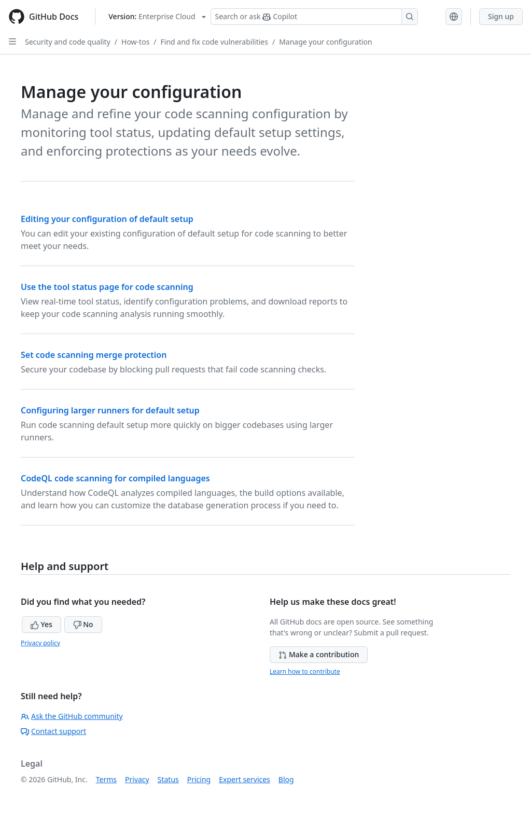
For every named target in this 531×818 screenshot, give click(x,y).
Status (168, 779)
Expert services (244, 779)
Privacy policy (40, 643)
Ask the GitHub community (72, 716)
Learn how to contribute (305, 671)
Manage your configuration (325, 42)
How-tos (135, 42)
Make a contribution (318, 654)
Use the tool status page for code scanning (107, 287)
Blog (286, 779)
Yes (41, 624)
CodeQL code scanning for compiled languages (115, 478)
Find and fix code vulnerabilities (214, 42)
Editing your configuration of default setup (107, 219)
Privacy (137, 779)
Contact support (53, 731)
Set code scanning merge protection (93, 355)
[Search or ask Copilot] (314, 16)
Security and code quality (67, 42)
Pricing (199, 779)
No (83, 624)
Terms (106, 779)
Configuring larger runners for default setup (110, 410)
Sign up (501, 16)
